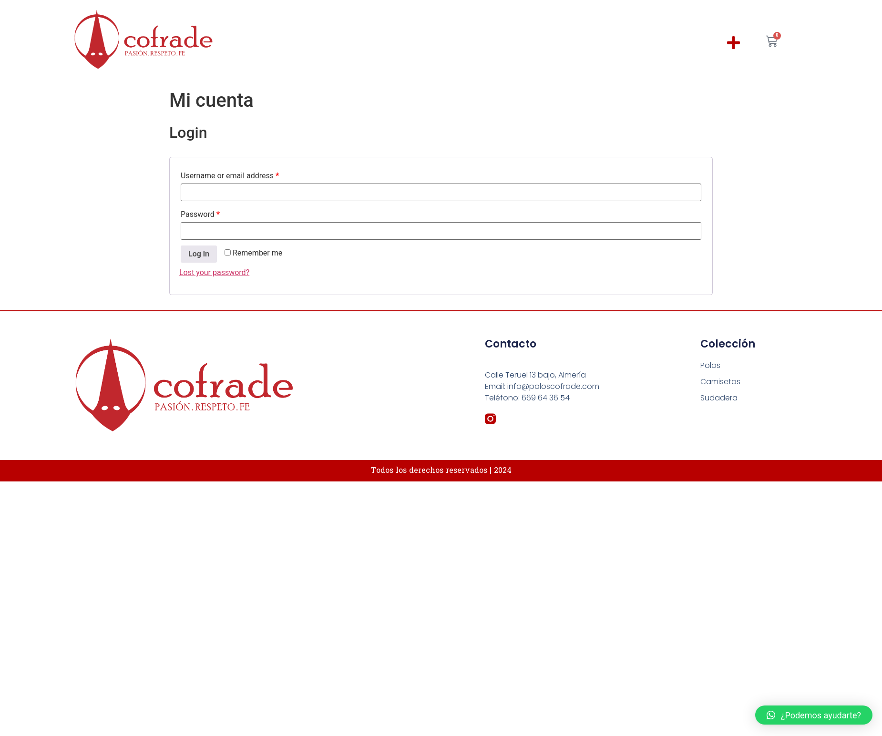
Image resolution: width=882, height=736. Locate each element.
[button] (734, 42)
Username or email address (230, 175)
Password (200, 214)
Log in (198, 253)
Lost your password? (214, 272)
